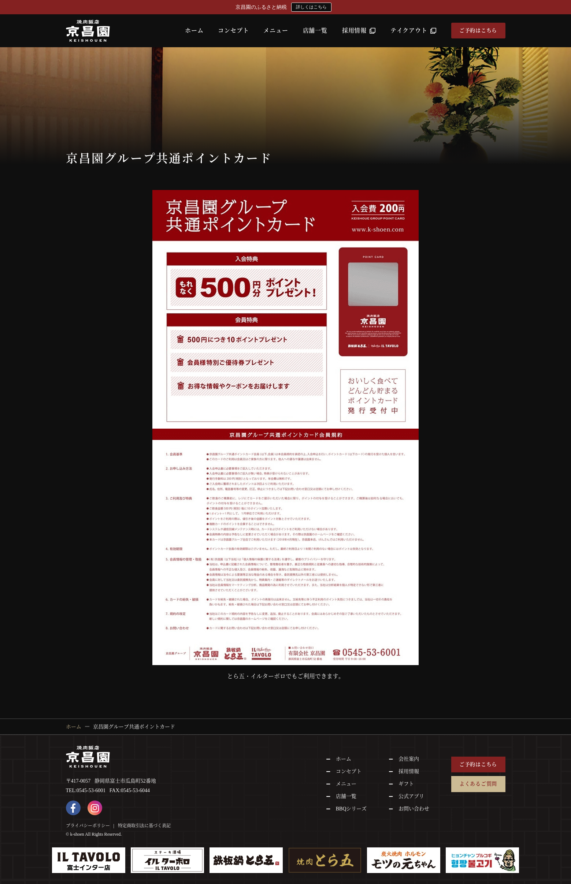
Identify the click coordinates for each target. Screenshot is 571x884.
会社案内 (408, 759)
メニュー (275, 30)
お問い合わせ (413, 809)
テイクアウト (413, 30)
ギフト (406, 784)
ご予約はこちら (478, 30)
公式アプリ (411, 796)
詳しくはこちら (311, 7)
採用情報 (359, 30)
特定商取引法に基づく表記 (144, 826)
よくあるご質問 (478, 784)
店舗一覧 (315, 30)
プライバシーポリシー (88, 826)
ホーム (194, 30)
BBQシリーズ (351, 809)
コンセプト (233, 30)
